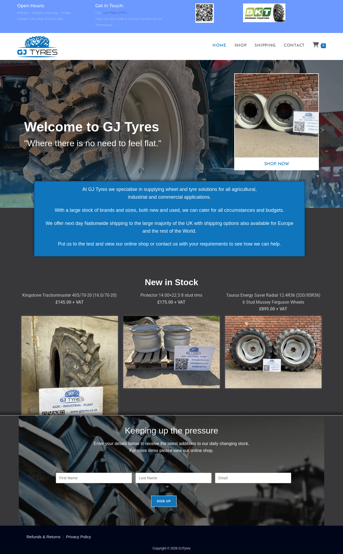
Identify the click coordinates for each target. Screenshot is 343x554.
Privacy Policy (78, 536)
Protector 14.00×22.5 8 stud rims (171, 295)
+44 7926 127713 (114, 13)
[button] (240, 116)
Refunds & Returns (44, 536)
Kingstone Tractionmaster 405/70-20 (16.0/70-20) (69, 295)
